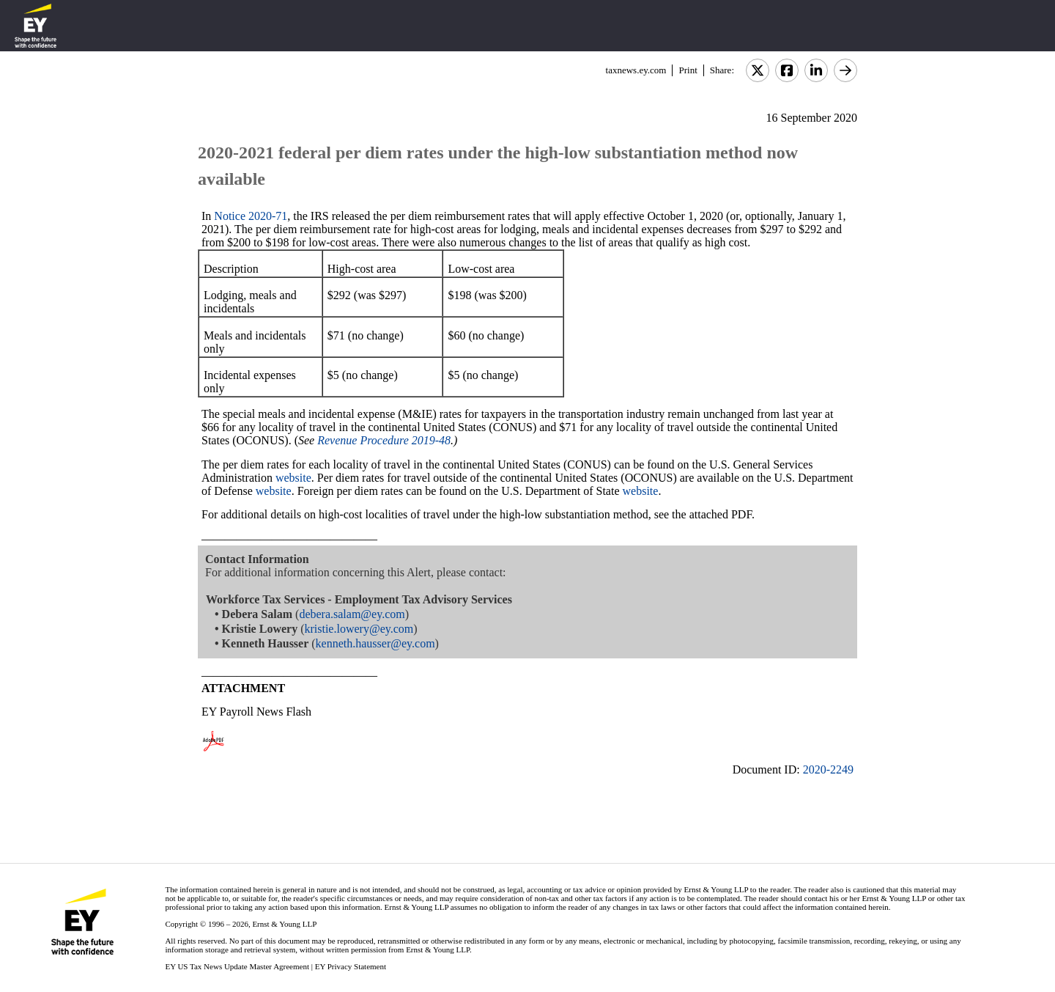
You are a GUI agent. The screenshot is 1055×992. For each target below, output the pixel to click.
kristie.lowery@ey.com (358, 628)
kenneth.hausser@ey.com (375, 643)
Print (687, 70)
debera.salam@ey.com (351, 614)
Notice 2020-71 (250, 216)
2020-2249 (828, 769)
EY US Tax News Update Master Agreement (237, 966)
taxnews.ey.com (636, 70)
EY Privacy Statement (350, 966)
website (293, 477)
